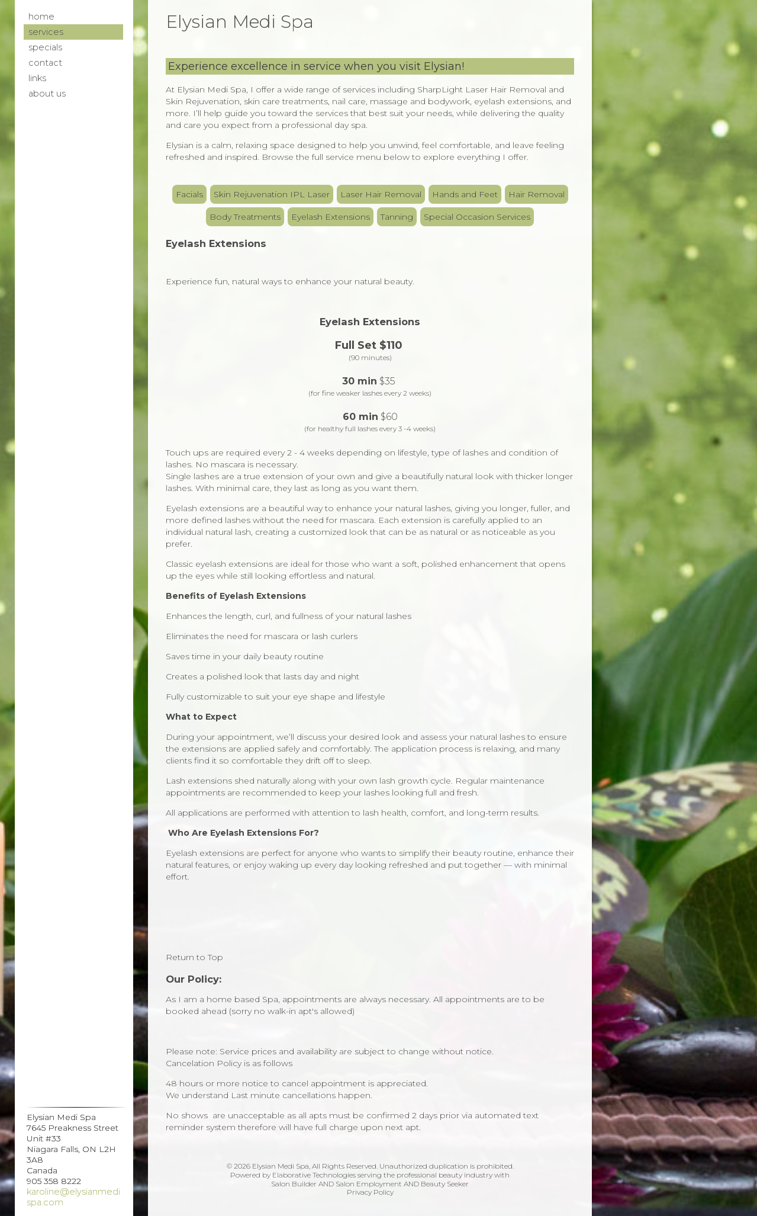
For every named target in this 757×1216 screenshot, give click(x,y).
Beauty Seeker (445, 1183)
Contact (45, 62)
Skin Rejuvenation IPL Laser (272, 194)
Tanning (397, 216)
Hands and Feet (465, 194)
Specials (45, 47)
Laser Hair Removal (380, 194)
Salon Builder (294, 1183)
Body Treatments (245, 216)
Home (41, 16)
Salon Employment (369, 1183)
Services (45, 32)
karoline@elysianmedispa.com (73, 1197)
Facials (189, 194)
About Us (47, 93)
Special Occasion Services (477, 216)
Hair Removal (536, 194)
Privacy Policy (370, 1192)
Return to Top (194, 957)
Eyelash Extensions (330, 216)
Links (37, 78)
